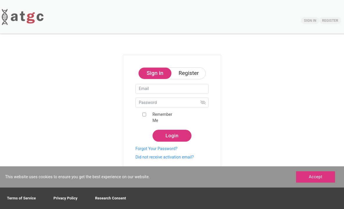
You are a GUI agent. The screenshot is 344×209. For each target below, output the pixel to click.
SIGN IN (310, 21)
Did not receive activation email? (164, 157)
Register (189, 73)
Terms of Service (21, 198)
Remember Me (162, 117)
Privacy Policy (65, 198)
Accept (315, 176)
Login (172, 135)
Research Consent (110, 198)
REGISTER (330, 21)
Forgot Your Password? (156, 148)
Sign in (155, 73)
